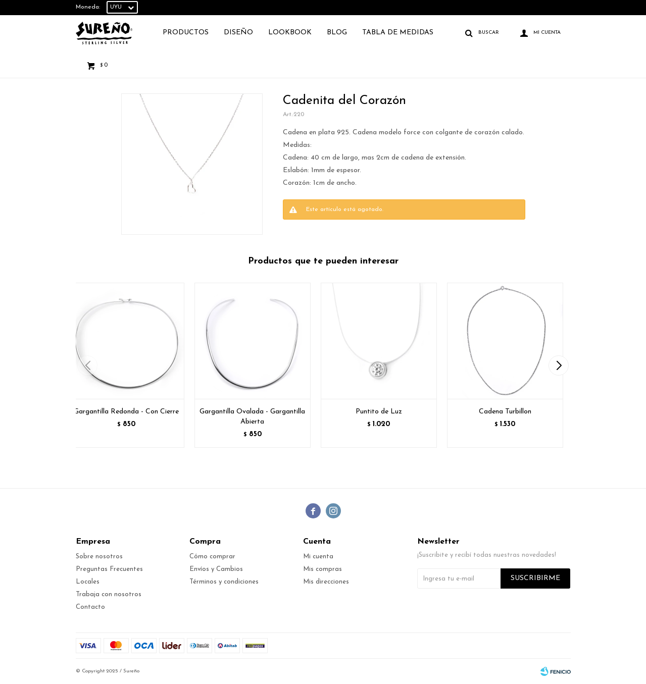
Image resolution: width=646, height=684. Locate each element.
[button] (559, 365)
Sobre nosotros (99, 556)
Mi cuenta (318, 556)
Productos (186, 32)
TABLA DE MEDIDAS (397, 32)
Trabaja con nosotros (108, 594)
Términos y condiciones (224, 581)
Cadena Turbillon (505, 411)
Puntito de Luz (379, 411)
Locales (88, 581)
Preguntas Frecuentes (109, 569)
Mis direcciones (326, 581)
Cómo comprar (212, 556)
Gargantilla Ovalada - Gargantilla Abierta (252, 417)
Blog (337, 32)
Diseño (238, 32)
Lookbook (290, 32)
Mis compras (322, 569)
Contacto (90, 607)
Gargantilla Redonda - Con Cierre (126, 411)
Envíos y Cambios (216, 569)
